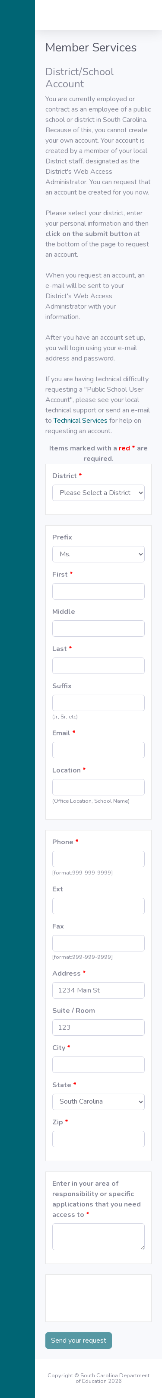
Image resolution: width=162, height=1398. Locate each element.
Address (69, 973)
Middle (63, 611)
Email (64, 733)
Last (62, 649)
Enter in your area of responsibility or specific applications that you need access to (96, 1199)
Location (69, 770)
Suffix (62, 686)
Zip (60, 1122)
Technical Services (81, 420)
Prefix (62, 537)
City (61, 1048)
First (62, 574)
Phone (65, 842)
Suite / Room (73, 1010)
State (64, 1085)
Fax (58, 926)
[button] (150, 15)
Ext (57, 889)
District (67, 476)
